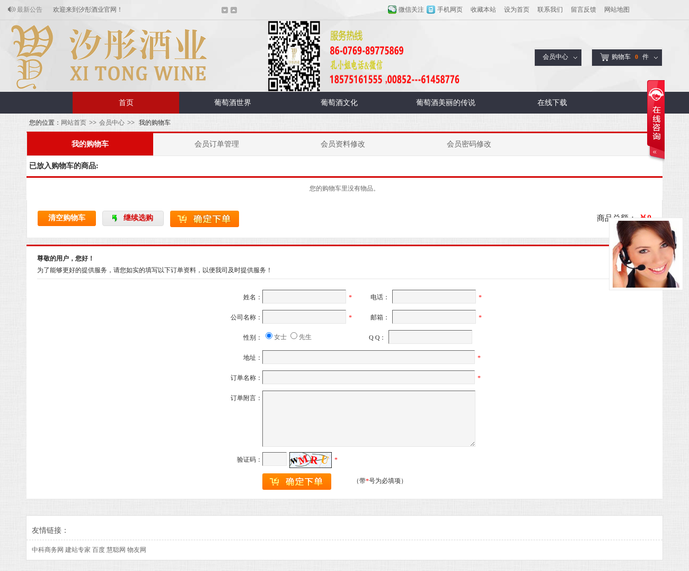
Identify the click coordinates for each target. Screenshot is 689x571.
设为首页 (516, 9)
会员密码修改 (469, 144)
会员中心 (555, 56)
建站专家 (78, 549)
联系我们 (550, 9)
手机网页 (450, 9)
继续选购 (138, 218)
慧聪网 (116, 549)
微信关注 (411, 9)
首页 (126, 103)
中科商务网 (48, 549)
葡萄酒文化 (339, 103)
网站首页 (73, 122)
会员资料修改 (343, 144)
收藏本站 (483, 9)
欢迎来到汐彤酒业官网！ (88, 9)
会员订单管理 (217, 144)
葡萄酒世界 (232, 103)
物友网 (136, 549)
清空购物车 (66, 218)
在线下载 (552, 103)
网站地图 (617, 9)
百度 (98, 549)
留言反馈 (583, 9)
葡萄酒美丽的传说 (445, 103)
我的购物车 (90, 144)
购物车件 (624, 57)
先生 (305, 337)
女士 (280, 337)
